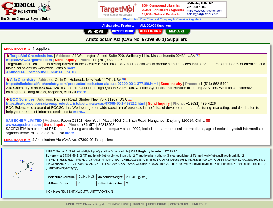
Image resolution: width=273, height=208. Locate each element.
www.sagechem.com (23, 125)
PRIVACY (139, 204)
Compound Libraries (45, 72)
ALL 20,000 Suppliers (155, 25)
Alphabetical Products (118, 25)
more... (73, 68)
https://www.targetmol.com (29, 60)
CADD (71, 72)
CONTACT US (179, 204)
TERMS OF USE (118, 204)
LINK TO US (199, 204)
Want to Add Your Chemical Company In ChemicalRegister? (162, 19)
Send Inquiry (66, 60)
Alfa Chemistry (23, 79)
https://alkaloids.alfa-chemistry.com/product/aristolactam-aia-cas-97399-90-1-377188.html (82, 84)
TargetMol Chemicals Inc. (31, 56)
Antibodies (15, 72)
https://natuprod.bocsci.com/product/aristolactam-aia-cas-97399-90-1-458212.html (75, 103)
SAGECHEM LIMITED (24, 120)
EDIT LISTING (157, 204)
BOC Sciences (22, 99)
